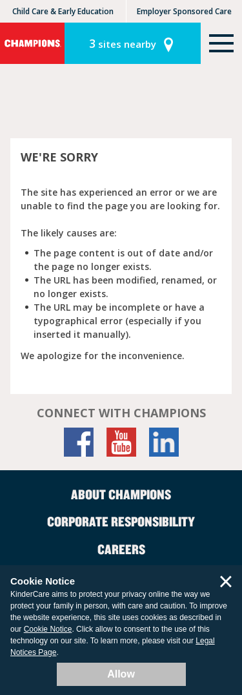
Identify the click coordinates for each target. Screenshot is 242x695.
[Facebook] (79, 442)
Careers (121, 549)
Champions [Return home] (32, 43)
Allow (121, 674)
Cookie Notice (48, 629)
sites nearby (122, 43)
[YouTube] (121, 442)
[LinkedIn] (164, 442)
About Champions (121, 494)
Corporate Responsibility (121, 521)
